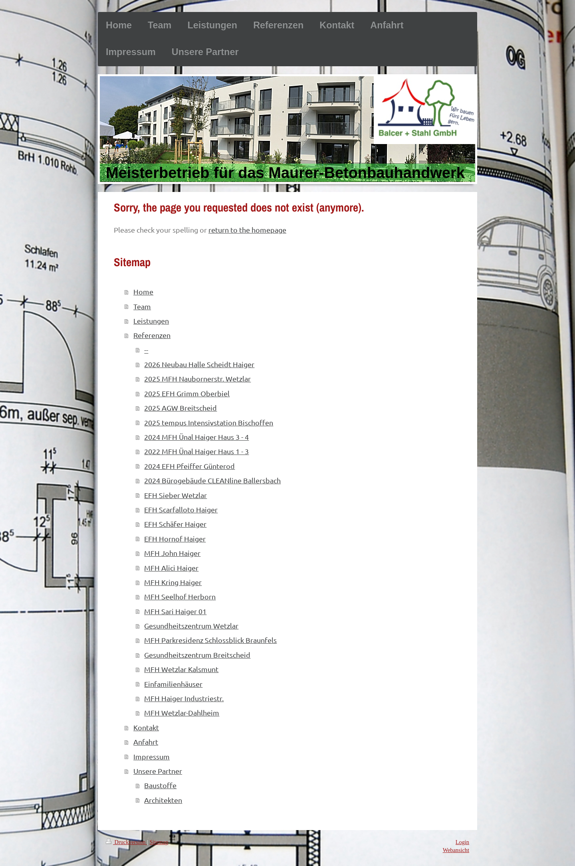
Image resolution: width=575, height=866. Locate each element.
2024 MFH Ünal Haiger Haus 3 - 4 (196, 437)
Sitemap (158, 842)
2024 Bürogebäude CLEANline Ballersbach (212, 480)
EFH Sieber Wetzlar (175, 495)
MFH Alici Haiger (171, 567)
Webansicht (456, 850)
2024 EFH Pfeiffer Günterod (189, 466)
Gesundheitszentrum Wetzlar (191, 625)
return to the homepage (247, 229)
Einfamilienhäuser (173, 684)
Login (462, 842)
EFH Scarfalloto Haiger (181, 509)
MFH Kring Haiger (173, 582)
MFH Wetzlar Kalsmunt (181, 669)
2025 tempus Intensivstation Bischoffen (208, 422)
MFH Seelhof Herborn (180, 596)
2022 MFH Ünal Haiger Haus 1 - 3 (196, 451)
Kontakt (146, 727)
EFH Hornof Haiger (175, 538)
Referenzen (152, 335)
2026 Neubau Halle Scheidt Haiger (199, 364)
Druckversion (126, 842)
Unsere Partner (157, 771)
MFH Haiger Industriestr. (184, 698)
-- (146, 350)
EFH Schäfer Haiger (175, 524)
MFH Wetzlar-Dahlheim (181, 712)
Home (143, 291)
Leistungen (151, 320)
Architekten (163, 800)
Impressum (151, 756)
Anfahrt (145, 741)
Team (142, 306)
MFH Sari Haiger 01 (175, 611)
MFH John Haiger (172, 553)
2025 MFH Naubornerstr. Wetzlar (197, 378)
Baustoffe (160, 785)
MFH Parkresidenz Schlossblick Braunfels (210, 640)
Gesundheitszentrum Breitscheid (197, 654)
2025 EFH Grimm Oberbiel (187, 393)
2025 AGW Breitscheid (180, 407)
